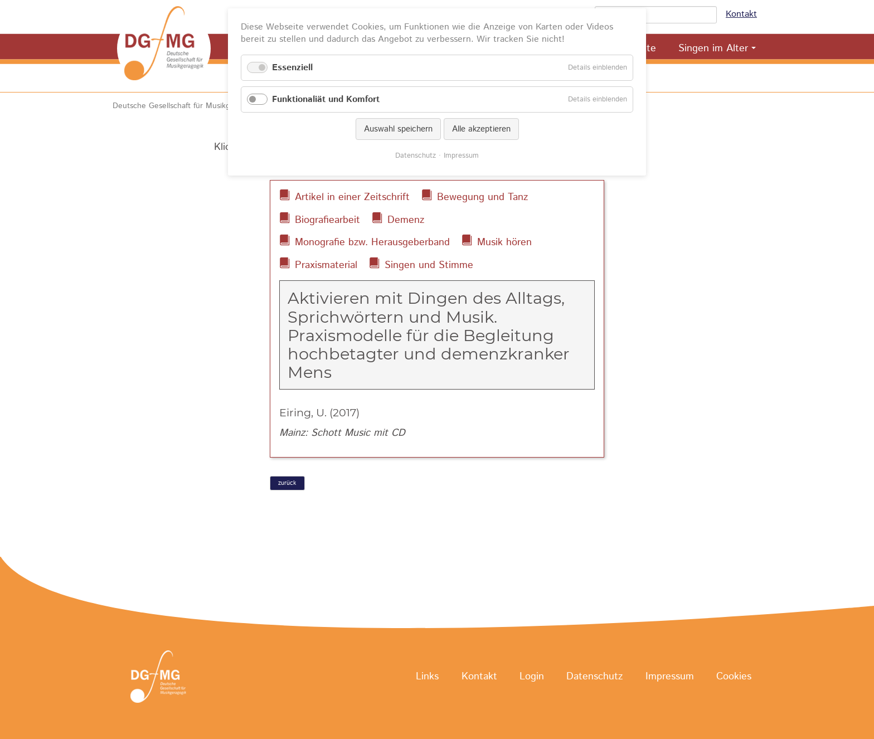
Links (427, 677)
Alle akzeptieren (481, 129)
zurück (287, 483)
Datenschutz (594, 677)
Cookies (733, 677)
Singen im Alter (713, 48)
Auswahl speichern (398, 129)
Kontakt (741, 14)
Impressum (669, 677)
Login (531, 677)
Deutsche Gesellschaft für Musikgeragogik (186, 105)
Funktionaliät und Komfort (326, 99)
